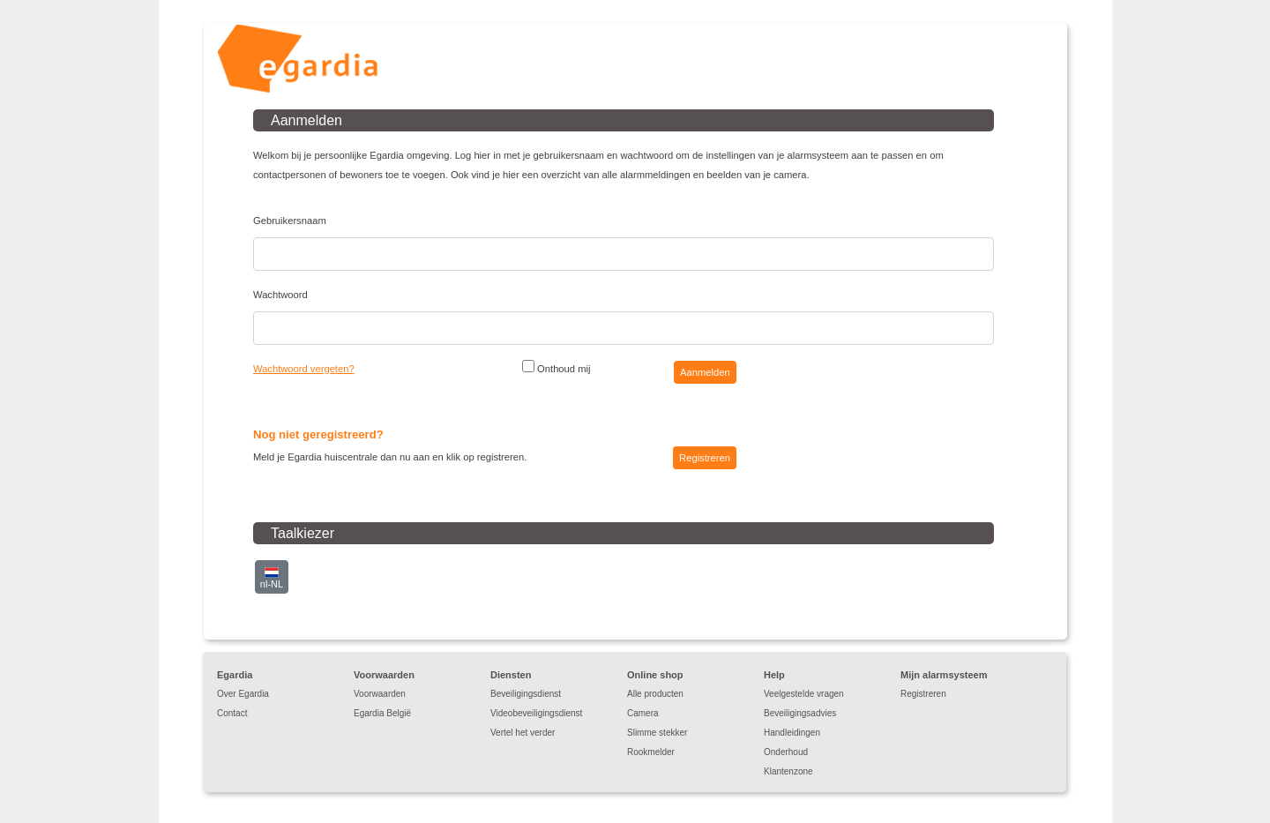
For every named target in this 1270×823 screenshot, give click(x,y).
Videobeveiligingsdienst (536, 713)
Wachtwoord (280, 294)
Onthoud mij (556, 367)
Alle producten (655, 694)
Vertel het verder (522, 732)
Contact (232, 713)
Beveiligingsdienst (525, 694)
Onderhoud (786, 752)
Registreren (923, 694)
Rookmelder (651, 752)
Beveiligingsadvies (800, 713)
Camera (643, 713)
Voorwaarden (380, 694)
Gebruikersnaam (289, 220)
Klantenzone (788, 771)
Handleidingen (792, 732)
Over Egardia (243, 694)
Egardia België (382, 713)
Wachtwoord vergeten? (304, 368)
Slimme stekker (657, 732)
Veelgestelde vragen (804, 694)
